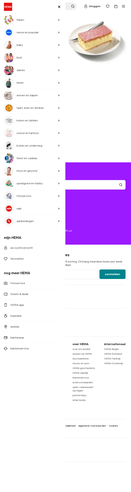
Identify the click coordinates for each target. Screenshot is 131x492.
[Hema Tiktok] (49, 300)
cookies (113, 426)
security (48, 426)
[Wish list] (108, 6)
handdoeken (12, 376)
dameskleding (13, 352)
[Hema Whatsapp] (21, 300)
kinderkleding (13, 357)
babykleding (12, 362)
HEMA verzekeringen (51, 402)
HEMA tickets (46, 397)
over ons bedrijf (81, 349)
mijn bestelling (16, 202)
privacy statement (16, 426)
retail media (78, 400)
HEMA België (111, 349)
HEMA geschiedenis (83, 368)
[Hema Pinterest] (42, 300)
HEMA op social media (51, 375)
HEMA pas (44, 357)
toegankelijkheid (65, 426)
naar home (32, 54)
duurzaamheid (80, 358)
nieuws (42, 412)
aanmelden (112, 274)
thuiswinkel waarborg (39, 430)
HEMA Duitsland (113, 353)
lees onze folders (48, 362)
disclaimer (35, 426)
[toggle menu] (123, 6)
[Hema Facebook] (8, 300)
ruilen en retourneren (21, 212)
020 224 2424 (13, 227)
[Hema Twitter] (15, 300)
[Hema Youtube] (56, 300)
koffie (8, 395)
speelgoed (11, 386)
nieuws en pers (80, 363)
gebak (9, 390)
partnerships (79, 395)
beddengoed (13, 367)
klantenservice (80, 377)
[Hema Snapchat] (35, 300)
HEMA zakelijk (80, 372)
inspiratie (43, 407)
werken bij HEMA (82, 353)
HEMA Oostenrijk (113, 363)
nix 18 (8, 430)
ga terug (11, 54)
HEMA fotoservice (49, 388)
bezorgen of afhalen (20, 207)
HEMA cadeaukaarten (51, 393)
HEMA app (44, 352)
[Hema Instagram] (28, 300)
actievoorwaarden (82, 382)
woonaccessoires (15, 371)
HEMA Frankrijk (112, 358)
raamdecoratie (13, 381)
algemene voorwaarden (92, 426)
